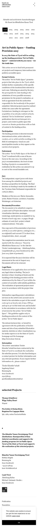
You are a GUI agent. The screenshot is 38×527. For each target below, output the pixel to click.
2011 (16, 38)
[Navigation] (34, 4)
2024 (16, 29)
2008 (27, 38)
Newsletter (6, 505)
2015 (22, 33)
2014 (27, 33)
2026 (5, 29)
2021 (33, 29)
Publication (6, 501)
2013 (32, 33)
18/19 (5, 33)
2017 (11, 33)
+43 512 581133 (7, 465)
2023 (22, 29)
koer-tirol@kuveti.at (9, 468)
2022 (27, 29)
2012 (11, 38)
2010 (21, 38)
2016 (16, 33)
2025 (10, 29)
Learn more (16, 516)
